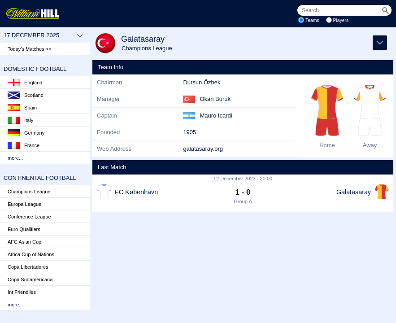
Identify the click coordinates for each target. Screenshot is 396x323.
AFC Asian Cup (24, 241)
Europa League (24, 204)
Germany (26, 132)
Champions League (29, 191)
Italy (20, 120)
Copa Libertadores (28, 267)
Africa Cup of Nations (31, 254)
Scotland (26, 95)
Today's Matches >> (30, 49)
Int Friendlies (22, 292)
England (25, 82)
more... (15, 158)
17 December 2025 (43, 35)
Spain (22, 107)
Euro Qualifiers (24, 229)
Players (341, 20)
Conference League (29, 216)
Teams (312, 20)
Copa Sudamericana (30, 279)
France (23, 145)
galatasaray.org (203, 148)
